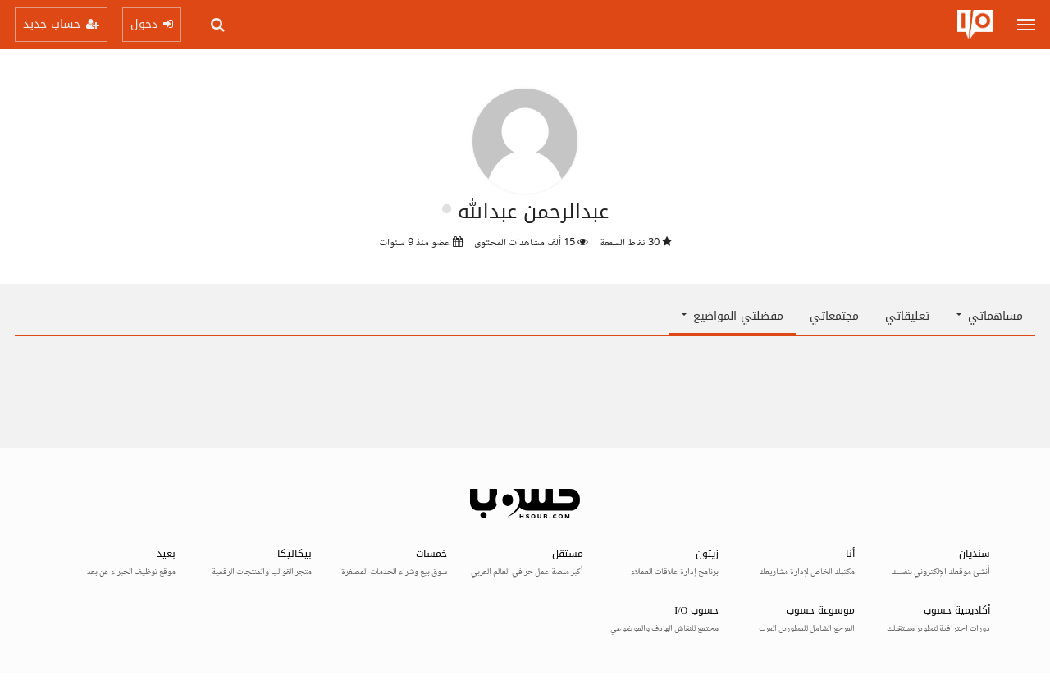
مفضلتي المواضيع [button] (732, 316)
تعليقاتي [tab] (907, 316)
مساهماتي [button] (989, 316)
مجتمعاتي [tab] (834, 316)
